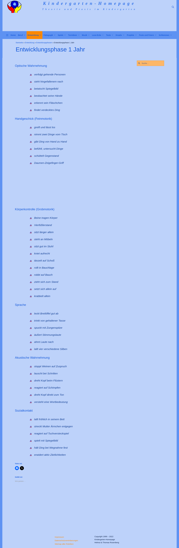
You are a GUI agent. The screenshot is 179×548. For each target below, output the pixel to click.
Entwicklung (29, 43)
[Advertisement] (89, 186)
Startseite (19, 43)
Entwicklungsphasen (44, 43)
